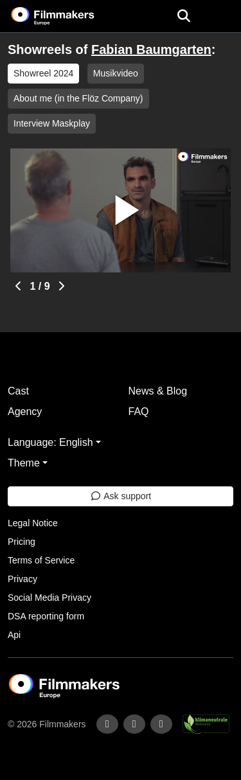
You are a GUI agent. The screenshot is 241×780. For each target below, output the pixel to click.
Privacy (22, 579)
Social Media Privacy (49, 597)
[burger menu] (222, 16)
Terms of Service (41, 560)
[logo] (68, 16)
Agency (25, 411)
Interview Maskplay (51, 123)
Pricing (21, 541)
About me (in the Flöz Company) (78, 98)
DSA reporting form (46, 616)
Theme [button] (24, 462)
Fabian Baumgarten (151, 49)
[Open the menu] (183, 16)
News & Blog (158, 391)
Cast (18, 391)
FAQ (139, 411)
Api (14, 635)
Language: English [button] (50, 442)
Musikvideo (115, 73)
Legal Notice (33, 523)
